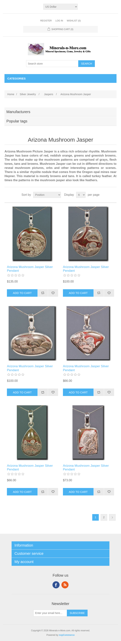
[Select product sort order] (47, 195)
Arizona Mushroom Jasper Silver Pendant (30, 268)
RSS (65, 584)
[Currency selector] (60, 7)
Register (46, 20)
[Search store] (52, 63)
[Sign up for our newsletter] (50, 613)
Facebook (56, 584)
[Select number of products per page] (81, 195)
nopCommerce (67, 635)
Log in (59, 20)
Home (10, 94)
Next (112, 517)
